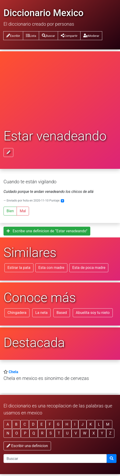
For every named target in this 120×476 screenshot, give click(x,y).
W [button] (84, 433)
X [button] (93, 433)
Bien (10, 211)
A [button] (8, 424)
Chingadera (16, 312)
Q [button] (34, 433)
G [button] (58, 424)
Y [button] (102, 433)
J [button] (82, 424)
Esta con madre (51, 267)
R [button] (42, 433)
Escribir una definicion (27, 446)
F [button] (50, 424)
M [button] (107, 424)
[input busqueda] (55, 458)
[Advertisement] (60, 93)
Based (61, 312)
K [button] (91, 424)
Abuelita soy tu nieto (93, 312)
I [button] (74, 424)
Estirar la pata (18, 267)
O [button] (16, 433)
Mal (23, 211)
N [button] (8, 433)
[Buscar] (111, 458)
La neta (41, 312)
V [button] (76, 433)
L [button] (99, 424)
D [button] (33, 424)
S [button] (50, 433)
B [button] (16, 424)
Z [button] (110, 433)
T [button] (59, 433)
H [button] (66, 424)
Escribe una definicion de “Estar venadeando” (47, 231)
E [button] (41, 424)
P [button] (25, 433)
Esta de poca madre (88, 267)
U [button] (67, 433)
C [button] (24, 424)
